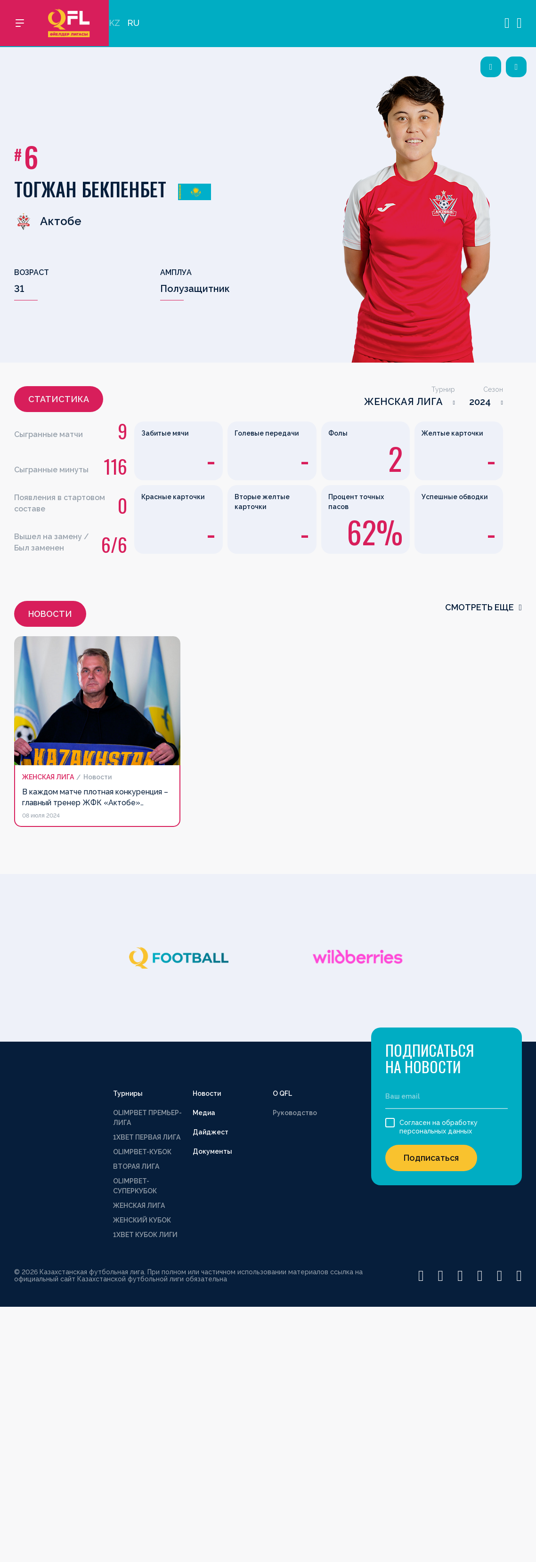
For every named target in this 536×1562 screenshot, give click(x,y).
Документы (212, 1151)
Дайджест (210, 1132)
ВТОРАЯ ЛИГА (136, 1166)
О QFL (282, 1093)
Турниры (128, 1093)
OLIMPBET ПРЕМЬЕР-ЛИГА (147, 1117)
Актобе (47, 221)
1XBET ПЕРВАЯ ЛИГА (146, 1137)
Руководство (295, 1113)
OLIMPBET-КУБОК (142, 1152)
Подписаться (431, 1158)
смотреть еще (483, 607)
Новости (207, 1093)
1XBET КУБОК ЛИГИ (145, 1234)
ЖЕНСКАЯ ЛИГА (403, 401)
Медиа (204, 1113)
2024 (480, 401)
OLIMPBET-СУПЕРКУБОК (135, 1186)
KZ (114, 24)
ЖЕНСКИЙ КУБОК (142, 1220)
